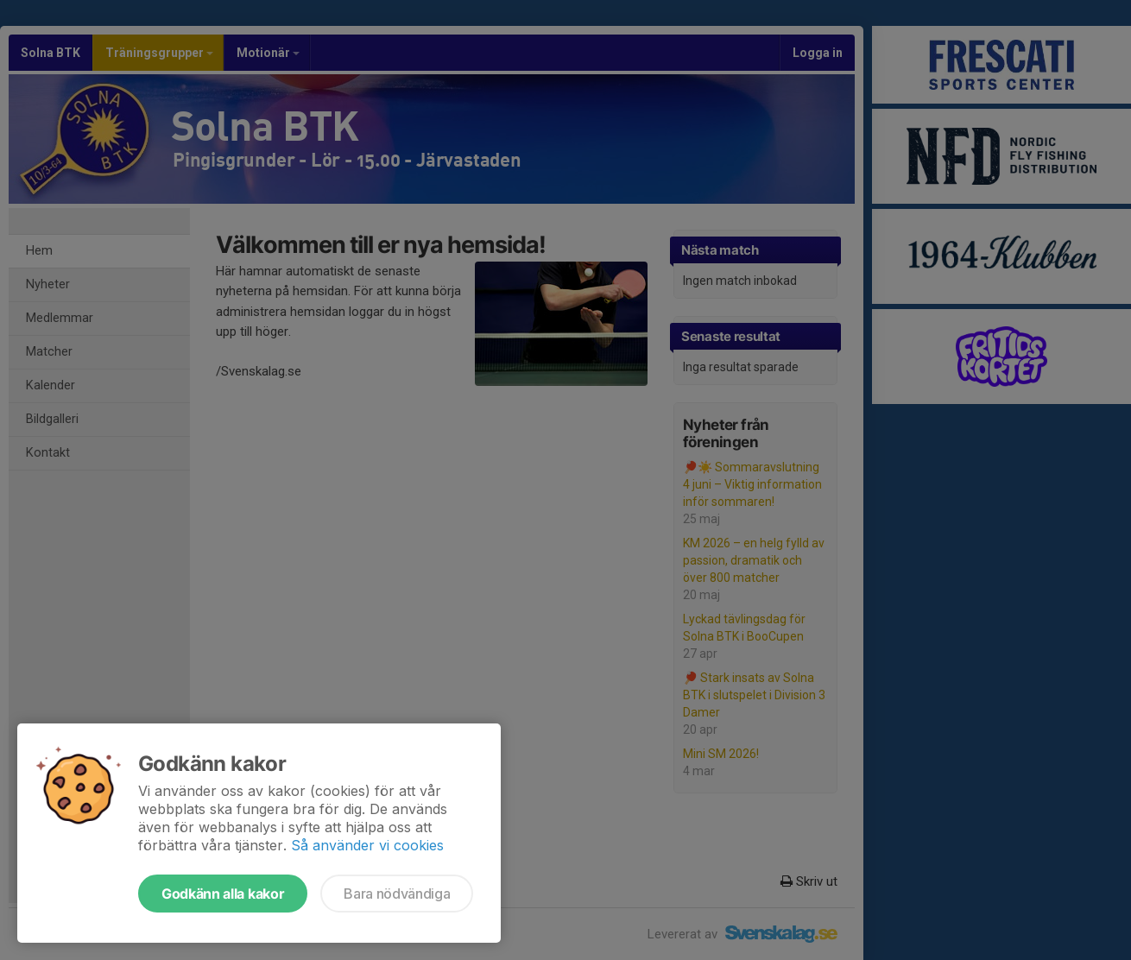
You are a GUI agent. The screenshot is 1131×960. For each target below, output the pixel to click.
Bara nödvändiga (397, 893)
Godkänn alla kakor (222, 893)
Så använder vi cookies (367, 845)
